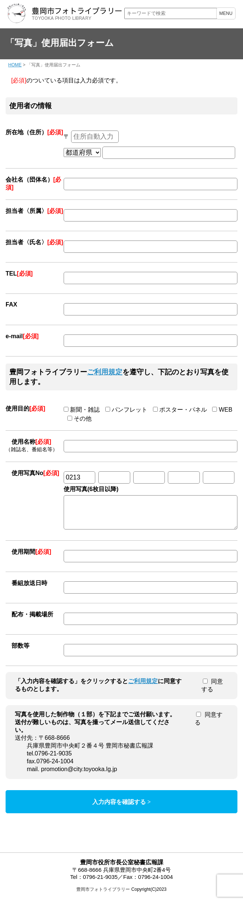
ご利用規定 (104, 372)
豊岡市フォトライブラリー (103, 895)
